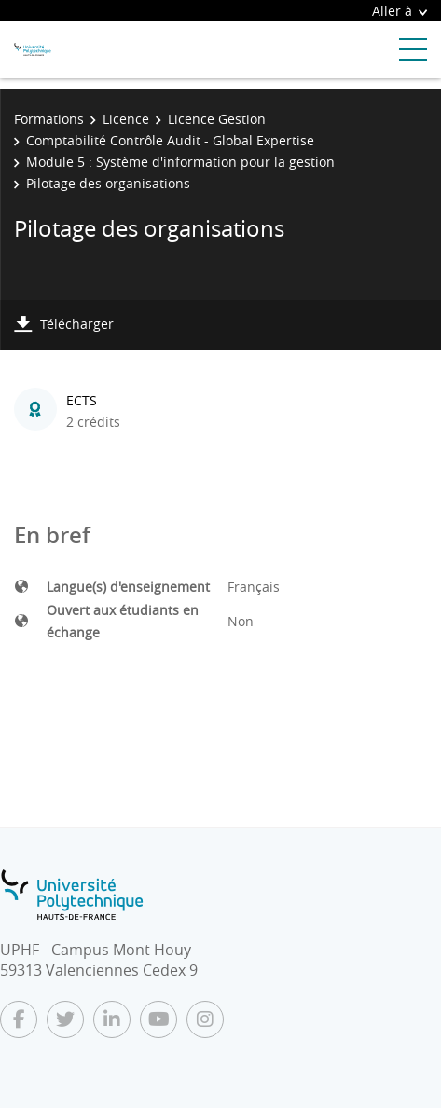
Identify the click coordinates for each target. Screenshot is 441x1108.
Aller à (399, 11)
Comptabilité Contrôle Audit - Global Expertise (170, 140)
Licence (126, 119)
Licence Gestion (217, 119)
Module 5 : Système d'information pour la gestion (180, 162)
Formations (49, 119)
